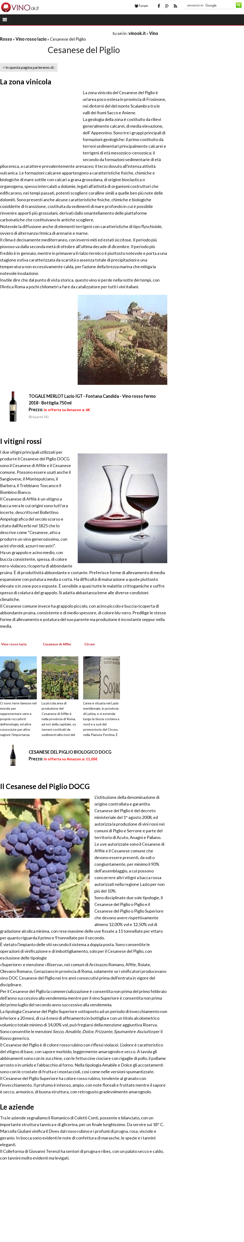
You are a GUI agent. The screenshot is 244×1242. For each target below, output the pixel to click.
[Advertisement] (56, 33)
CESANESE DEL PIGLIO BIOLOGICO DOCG (70, 752)
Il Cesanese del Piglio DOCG (45, 786)
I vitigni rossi (21, 441)
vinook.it (137, 33)
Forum (141, 6)
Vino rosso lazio (31, 39)
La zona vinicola (25, 81)
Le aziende (17, 1106)
